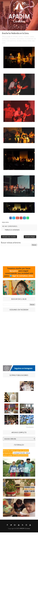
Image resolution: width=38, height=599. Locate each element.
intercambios (20, 39)
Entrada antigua (30, 237)
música (24, 41)
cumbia (32, 36)
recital (29, 41)
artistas (20, 36)
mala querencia (11, 41)
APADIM (15, 36)
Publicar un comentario (12, 230)
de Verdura (5, 39)
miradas (19, 41)
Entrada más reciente (9, 237)
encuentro (13, 39)
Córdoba (26, 36)
